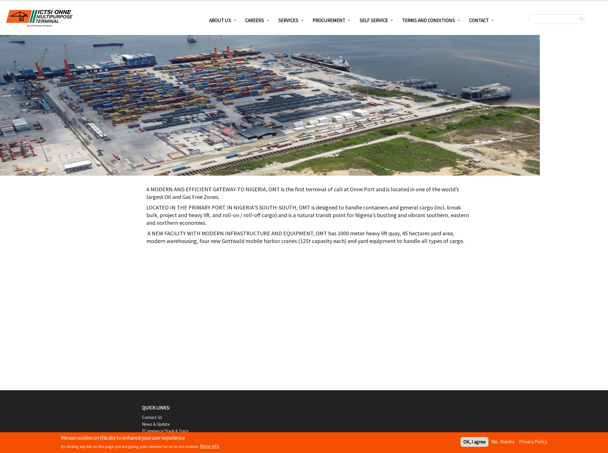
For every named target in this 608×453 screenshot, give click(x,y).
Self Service (373, 20)
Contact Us (152, 417)
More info (209, 447)
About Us (220, 20)
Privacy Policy (533, 442)
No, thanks (503, 442)
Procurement (329, 20)
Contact (479, 20)
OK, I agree (474, 442)
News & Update (156, 424)
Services (288, 20)
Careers (254, 20)
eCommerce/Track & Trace (165, 431)
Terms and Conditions (428, 20)
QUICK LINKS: (156, 408)
